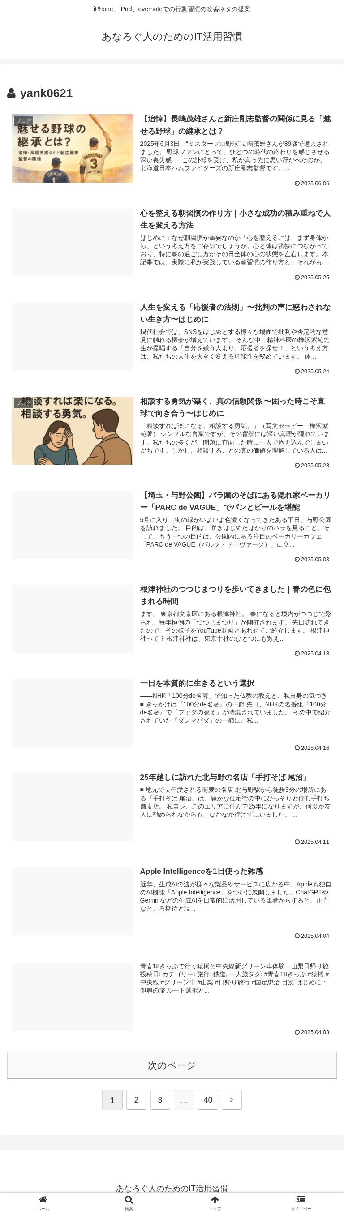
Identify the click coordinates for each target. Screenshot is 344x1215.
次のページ (172, 1065)
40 (208, 1100)
